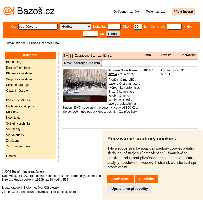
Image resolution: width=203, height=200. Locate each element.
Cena (147, 55)
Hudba (33, 43)
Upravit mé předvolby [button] (129, 189)
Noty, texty (13, 117)
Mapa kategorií (12, 187)
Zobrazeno (188, 55)
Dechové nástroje (18, 68)
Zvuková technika (18, 146)
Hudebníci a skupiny (20, 106)
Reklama (64, 176)
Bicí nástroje (14, 62)
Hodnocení (36, 176)
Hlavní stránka (16, 43)
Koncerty (12, 112)
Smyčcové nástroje (19, 79)
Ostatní (11, 156)
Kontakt (50, 176)
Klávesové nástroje (19, 73)
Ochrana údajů (97, 176)
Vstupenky (13, 129)
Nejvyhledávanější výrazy (41, 187)
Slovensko (42, 192)
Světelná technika (18, 123)
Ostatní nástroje (17, 90)
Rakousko (69, 192)
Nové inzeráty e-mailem (82, 63)
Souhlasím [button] (120, 179)
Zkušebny (12, 140)
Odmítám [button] (146, 179)
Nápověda (9, 176)
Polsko (55, 192)
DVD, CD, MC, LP (18, 100)
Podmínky (78, 176)
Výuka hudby (15, 135)
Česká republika (23, 192)
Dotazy (22, 176)
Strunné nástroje (17, 85)
